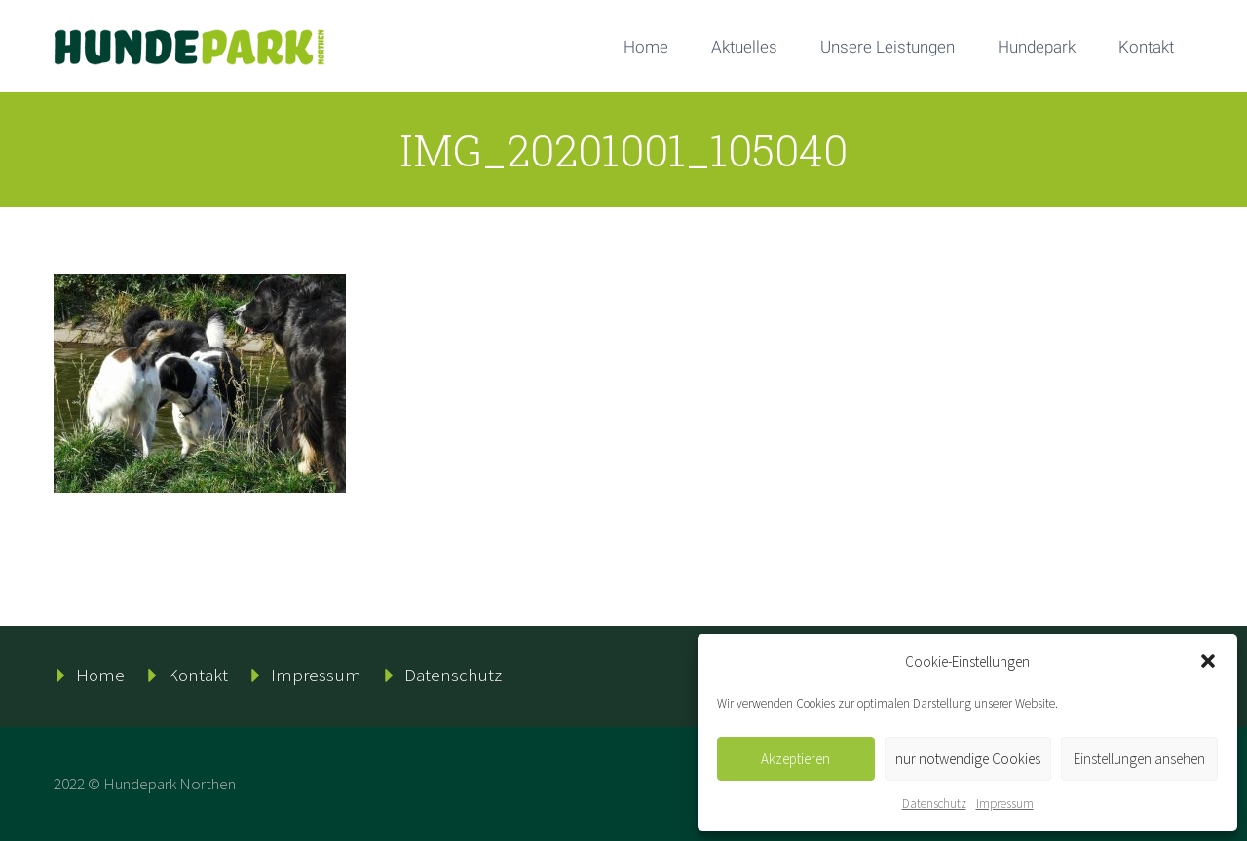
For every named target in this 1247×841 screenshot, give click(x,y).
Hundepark (1037, 46)
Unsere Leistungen (887, 46)
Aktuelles (744, 46)
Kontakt (1146, 46)
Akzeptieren (795, 759)
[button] (1208, 661)
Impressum (1005, 803)
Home (646, 46)
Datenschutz (934, 803)
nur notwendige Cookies (967, 759)
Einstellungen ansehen (1139, 759)
